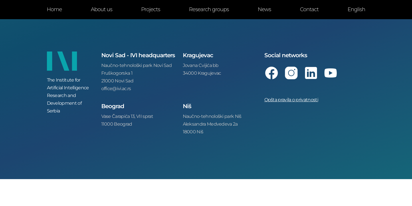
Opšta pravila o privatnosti (291, 99)
